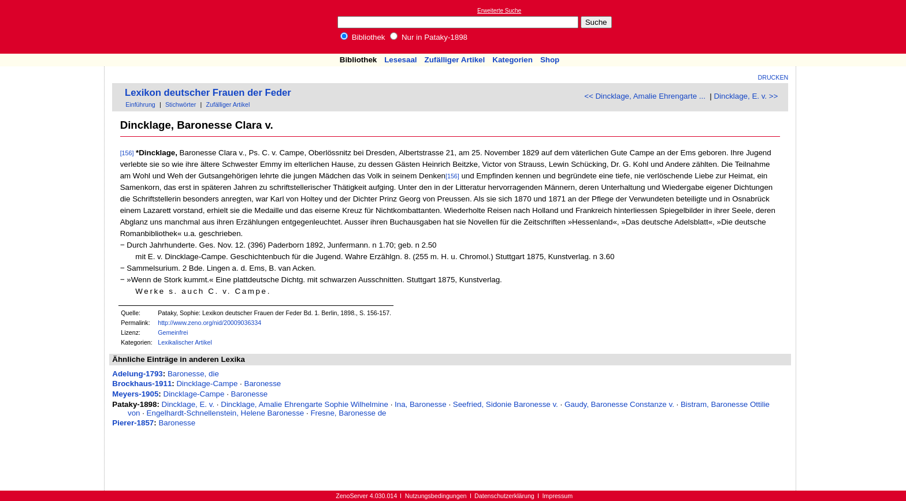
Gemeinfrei (173, 332)
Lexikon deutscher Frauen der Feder (208, 92)
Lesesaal (400, 59)
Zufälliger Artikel (455, 59)
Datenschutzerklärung (504, 495)
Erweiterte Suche (499, 11)
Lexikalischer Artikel (185, 342)
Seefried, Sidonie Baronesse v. (505, 404)
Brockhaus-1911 (142, 383)
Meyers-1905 (135, 394)
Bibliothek (362, 37)
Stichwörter (180, 104)
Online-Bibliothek (55, 27)
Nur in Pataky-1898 (428, 37)
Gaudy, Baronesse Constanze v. (619, 404)
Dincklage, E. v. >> (746, 96)
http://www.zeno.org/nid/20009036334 (209, 322)
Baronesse (262, 383)
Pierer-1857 (133, 422)
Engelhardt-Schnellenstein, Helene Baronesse (226, 413)
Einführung (140, 104)
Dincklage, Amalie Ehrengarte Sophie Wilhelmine (304, 404)
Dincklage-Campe (206, 383)
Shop (549, 59)
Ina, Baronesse (421, 404)
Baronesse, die (193, 373)
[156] (127, 152)
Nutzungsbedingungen (436, 495)
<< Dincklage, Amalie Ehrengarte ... (645, 96)
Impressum (557, 495)
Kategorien (512, 59)
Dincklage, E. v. (188, 404)
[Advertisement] (853, 27)
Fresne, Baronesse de (348, 413)
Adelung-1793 (137, 373)
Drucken (773, 77)
